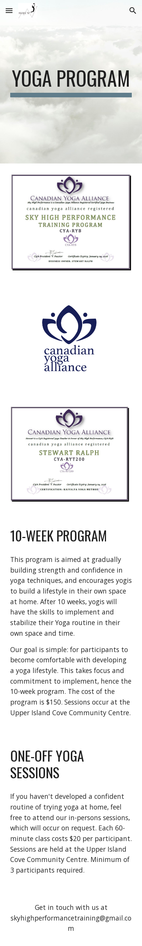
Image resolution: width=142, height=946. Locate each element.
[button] (9, 10)
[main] (71, 81)
